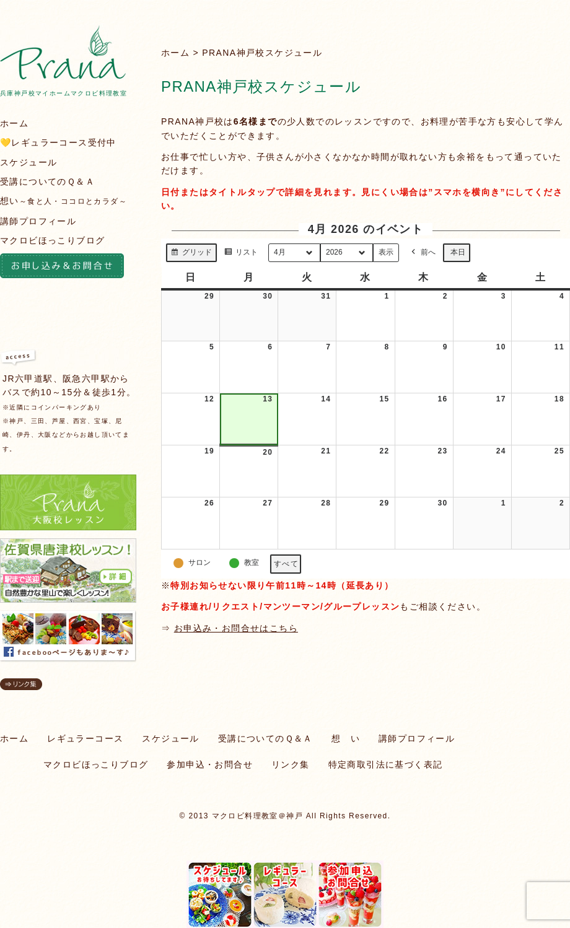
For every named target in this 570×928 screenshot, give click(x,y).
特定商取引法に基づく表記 (385, 764)
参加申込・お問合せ (210, 764)
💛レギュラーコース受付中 (58, 142)
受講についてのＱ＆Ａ (47, 181)
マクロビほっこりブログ (52, 240)
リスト (241, 254)
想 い (345, 738)
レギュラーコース (85, 738)
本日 (457, 252)
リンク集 (290, 764)
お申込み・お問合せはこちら (236, 628)
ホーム (175, 53)
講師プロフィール (38, 221)
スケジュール (28, 162)
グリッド (191, 254)
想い (63, 201)
